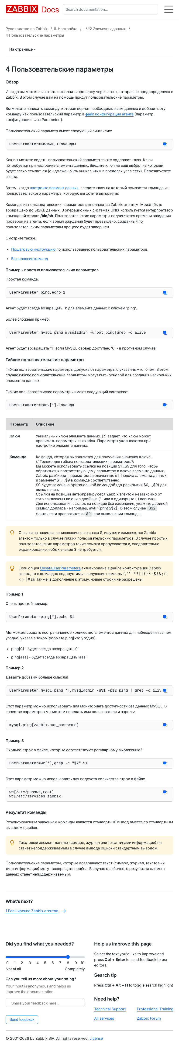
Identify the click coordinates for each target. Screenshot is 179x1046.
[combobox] (111, 9)
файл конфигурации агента (109, 114)
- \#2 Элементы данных (104, 28)
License (96, 1038)
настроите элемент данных (54, 188)
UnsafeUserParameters (60, 571)
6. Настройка (65, 28)
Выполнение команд (29, 259)
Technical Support (110, 1009)
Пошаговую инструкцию (33, 250)
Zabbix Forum (149, 1018)
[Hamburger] (168, 9)
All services (104, 1018)
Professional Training (155, 1009)
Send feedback (22, 1020)
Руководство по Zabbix (27, 28)
